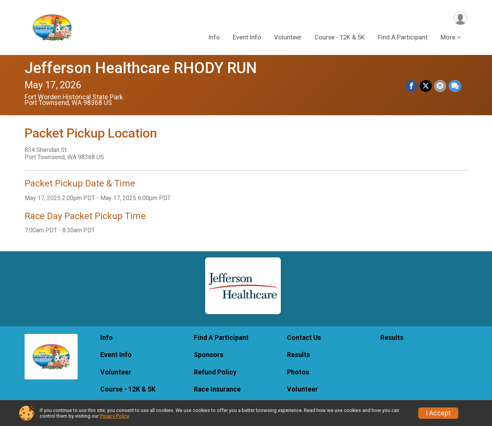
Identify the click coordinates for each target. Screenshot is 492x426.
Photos (298, 372)
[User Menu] (460, 18)
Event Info (247, 37)
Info (214, 37)
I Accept (438, 413)
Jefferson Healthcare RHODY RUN (141, 68)
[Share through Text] (454, 86)
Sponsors (208, 355)
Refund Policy (215, 372)
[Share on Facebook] (411, 86)
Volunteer (288, 37)
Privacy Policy (114, 416)
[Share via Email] (440, 86)
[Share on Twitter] (426, 86)
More (448, 37)
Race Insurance (217, 389)
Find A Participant (403, 37)
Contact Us (304, 337)
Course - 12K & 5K (340, 37)
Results (298, 355)
